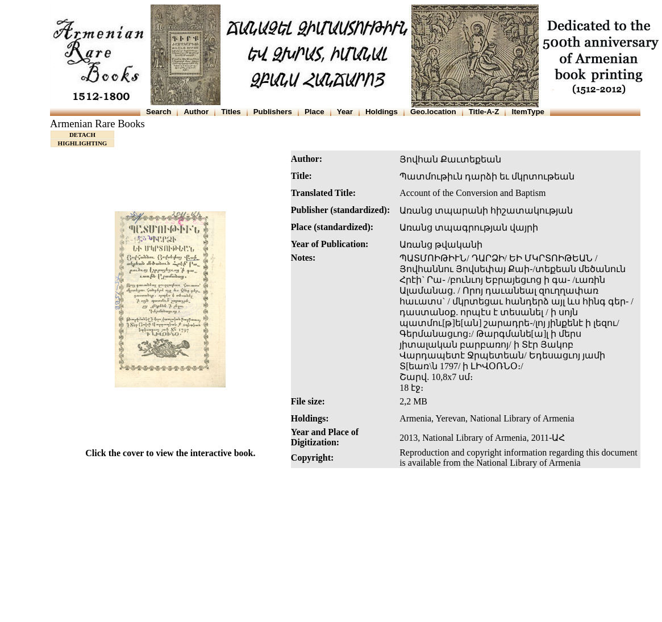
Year (345, 111)
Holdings (381, 111)
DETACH (82, 134)
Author (196, 111)
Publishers (272, 111)
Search (158, 111)
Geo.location (433, 111)
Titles (231, 111)
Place (314, 111)
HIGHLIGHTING (82, 143)
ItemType (527, 111)
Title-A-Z (484, 111)
